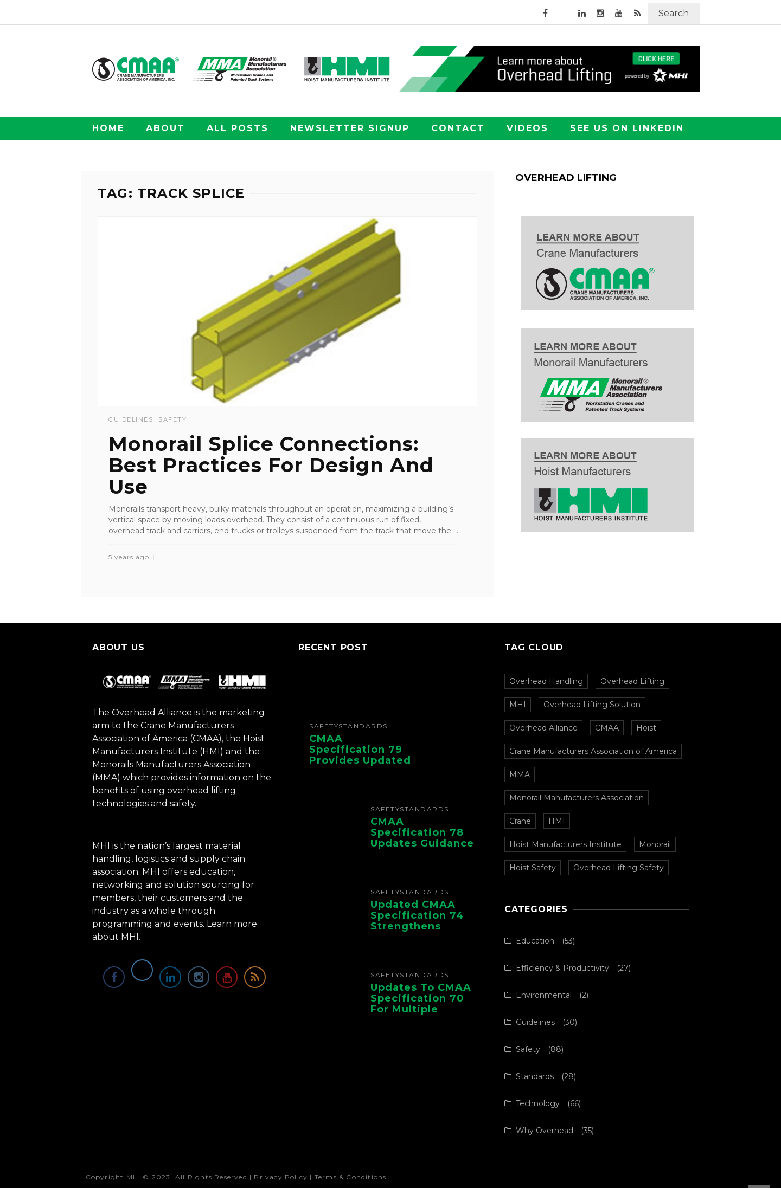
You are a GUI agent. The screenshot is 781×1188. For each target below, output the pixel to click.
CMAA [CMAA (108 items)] (607, 728)
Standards (363, 726)
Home (108, 128)
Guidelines (130, 420)
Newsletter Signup (349, 128)
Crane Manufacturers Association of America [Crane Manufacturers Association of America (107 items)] (593, 751)
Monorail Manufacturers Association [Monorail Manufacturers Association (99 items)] (576, 798)
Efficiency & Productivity (562, 968)
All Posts (237, 128)
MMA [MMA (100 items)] (519, 774)
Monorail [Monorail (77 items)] (655, 844)
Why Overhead (544, 1130)
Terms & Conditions (351, 1177)
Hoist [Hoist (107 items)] (646, 728)
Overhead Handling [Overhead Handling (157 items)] (546, 681)
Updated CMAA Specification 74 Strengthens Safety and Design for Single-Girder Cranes (423, 931)
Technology (538, 1103)
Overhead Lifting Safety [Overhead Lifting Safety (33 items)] (618, 868)
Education (535, 941)
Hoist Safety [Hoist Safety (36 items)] (532, 868)
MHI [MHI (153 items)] (517, 704)
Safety (172, 420)
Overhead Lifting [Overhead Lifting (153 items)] (632, 681)
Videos (527, 128)
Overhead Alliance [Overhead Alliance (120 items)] (543, 728)
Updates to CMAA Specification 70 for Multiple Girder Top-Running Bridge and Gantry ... (420, 1014)
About (165, 128)
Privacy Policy (281, 1177)
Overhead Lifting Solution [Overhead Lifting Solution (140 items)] (592, 704)
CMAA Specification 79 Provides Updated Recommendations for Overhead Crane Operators (362, 765)
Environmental (544, 995)
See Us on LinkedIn (627, 128)
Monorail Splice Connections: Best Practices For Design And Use (271, 465)
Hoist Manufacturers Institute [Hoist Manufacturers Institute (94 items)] (565, 844)
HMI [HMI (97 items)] (556, 821)
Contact (458, 128)
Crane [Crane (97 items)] (520, 821)
